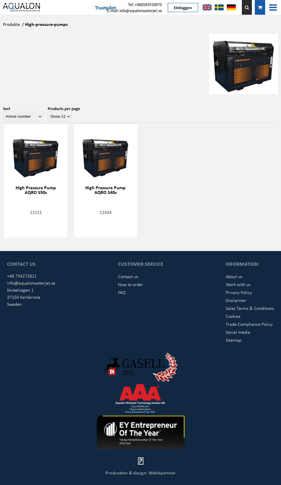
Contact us (128, 276)
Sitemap (233, 340)
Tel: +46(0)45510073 (145, 4)
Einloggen (183, 7)
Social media (238, 332)
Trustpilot (105, 7)
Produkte (11, 24)
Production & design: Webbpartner (140, 472)
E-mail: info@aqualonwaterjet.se (134, 10)
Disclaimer (236, 300)
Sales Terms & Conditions (250, 308)
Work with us (238, 284)
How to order (130, 284)
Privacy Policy (239, 292)
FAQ (122, 292)
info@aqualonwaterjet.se (31, 283)
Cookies (233, 316)
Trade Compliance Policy (249, 324)
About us (234, 276)
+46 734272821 (21, 276)
